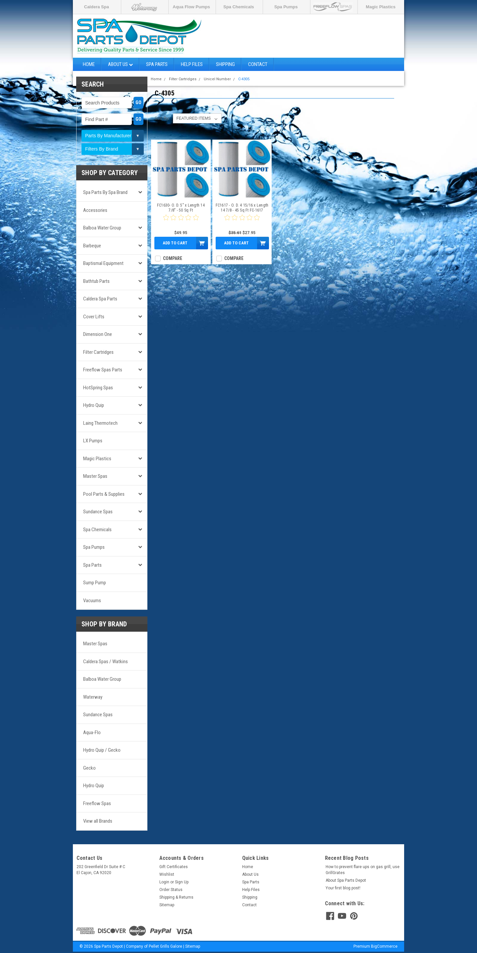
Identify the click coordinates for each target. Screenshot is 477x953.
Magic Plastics (381, 6)
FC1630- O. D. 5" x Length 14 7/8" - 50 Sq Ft (181, 208)
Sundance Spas (98, 512)
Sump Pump (94, 583)
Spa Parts (157, 64)
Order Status (171, 889)
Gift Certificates (173, 866)
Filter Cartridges (98, 352)
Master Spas (95, 476)
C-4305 (243, 79)
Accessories (95, 210)
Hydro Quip (93, 405)
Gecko (89, 768)
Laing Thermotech (100, 423)
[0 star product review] (181, 221)
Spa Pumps (286, 6)
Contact (257, 64)
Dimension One (97, 334)
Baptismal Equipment (103, 263)
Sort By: (162, 118)
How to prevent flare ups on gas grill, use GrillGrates (362, 869)
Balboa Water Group (102, 228)
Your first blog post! (343, 888)
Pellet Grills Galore (165, 946)
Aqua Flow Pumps (191, 6)
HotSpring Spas (98, 388)
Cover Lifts (93, 317)
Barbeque (92, 246)
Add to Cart (175, 242)
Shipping (225, 64)
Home (89, 64)
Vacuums (92, 601)
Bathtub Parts (96, 281)
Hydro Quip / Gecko (102, 750)
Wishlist (166, 874)
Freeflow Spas (97, 803)
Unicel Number (217, 79)
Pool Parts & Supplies (104, 494)
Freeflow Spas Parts (102, 370)
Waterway (92, 697)
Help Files (192, 64)
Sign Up (181, 882)
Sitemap (166, 905)
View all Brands (97, 821)
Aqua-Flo (92, 732)
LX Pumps (92, 441)
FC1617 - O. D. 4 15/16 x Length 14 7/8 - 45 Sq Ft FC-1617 (242, 208)
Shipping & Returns (176, 897)
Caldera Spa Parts (100, 299)
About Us (120, 64)
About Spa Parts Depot (346, 880)
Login (164, 882)
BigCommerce (384, 946)
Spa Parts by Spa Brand (105, 192)
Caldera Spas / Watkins (105, 662)
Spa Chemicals (238, 6)
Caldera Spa (96, 6)
